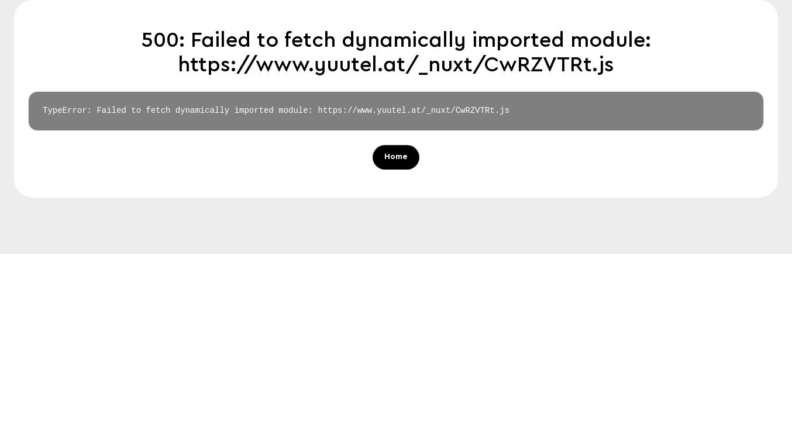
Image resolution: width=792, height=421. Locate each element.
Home (396, 157)
